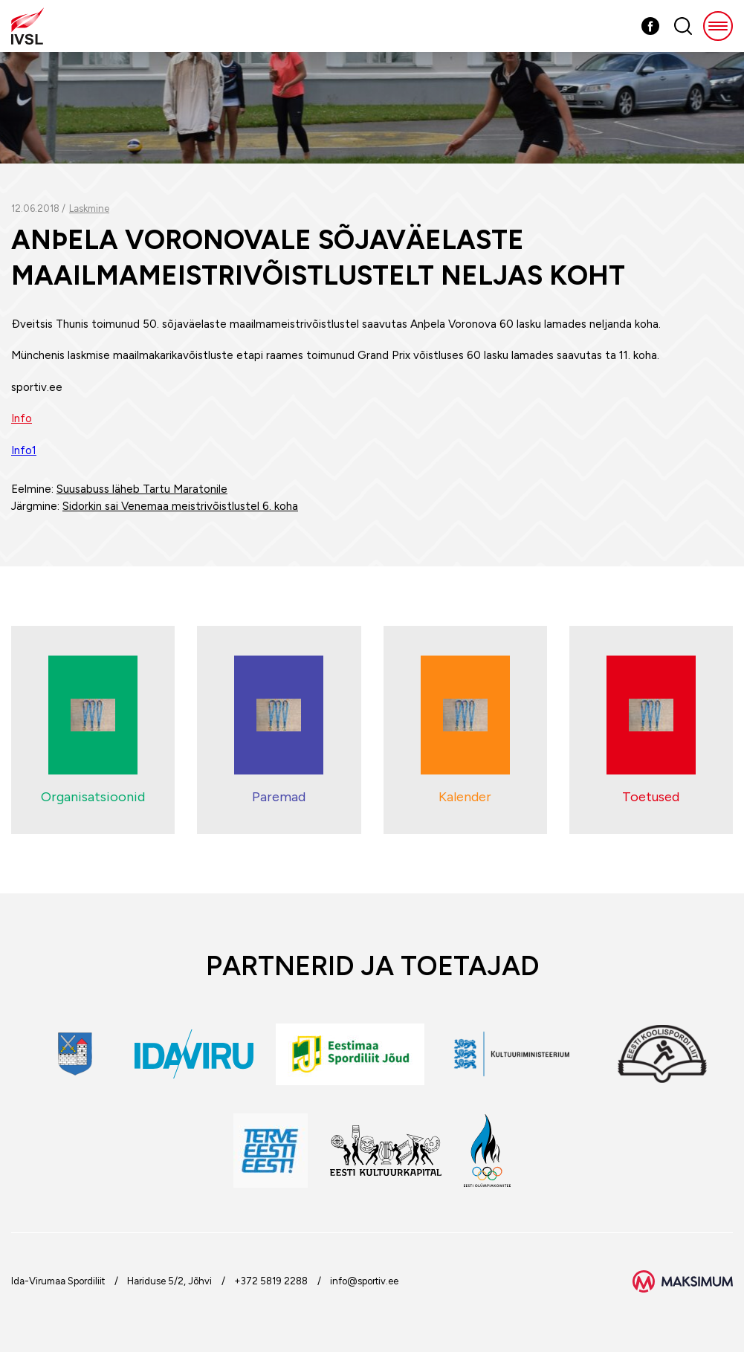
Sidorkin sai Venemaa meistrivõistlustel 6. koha (180, 506)
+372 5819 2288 (271, 1281)
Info (21, 418)
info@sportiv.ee (364, 1281)
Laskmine (89, 208)
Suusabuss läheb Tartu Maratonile (141, 489)
